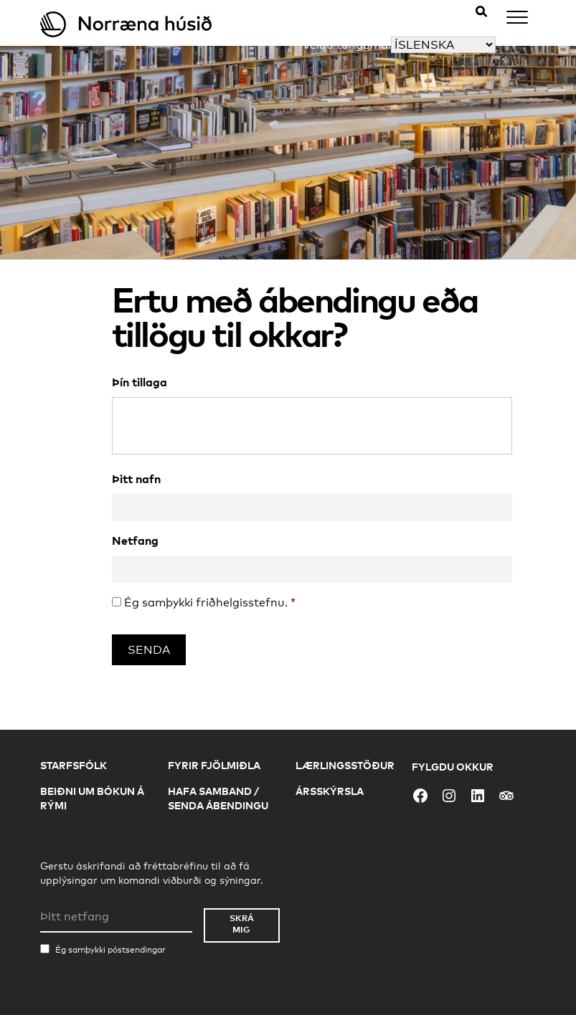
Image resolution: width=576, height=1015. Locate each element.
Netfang (135, 540)
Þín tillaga (139, 382)
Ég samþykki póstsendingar (110, 950)
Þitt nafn (136, 479)
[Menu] (517, 19)
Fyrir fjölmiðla (214, 765)
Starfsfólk (73, 765)
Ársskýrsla (330, 791)
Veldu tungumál (347, 45)
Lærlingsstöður (345, 765)
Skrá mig (242, 923)
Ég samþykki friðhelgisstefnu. (210, 602)
